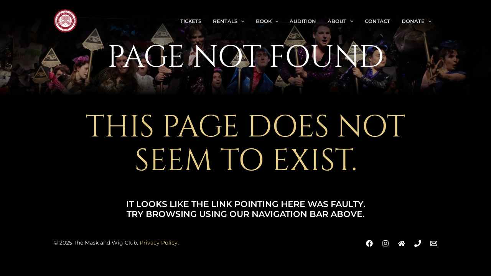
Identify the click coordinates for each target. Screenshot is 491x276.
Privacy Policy (159, 242)
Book (267, 21)
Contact (377, 21)
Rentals (228, 21)
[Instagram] (385, 243)
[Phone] (417, 243)
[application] (240, 21)
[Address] (401, 243)
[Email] (433, 243)
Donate (417, 21)
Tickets (190, 21)
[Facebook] (369, 243)
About (340, 21)
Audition (303, 21)
